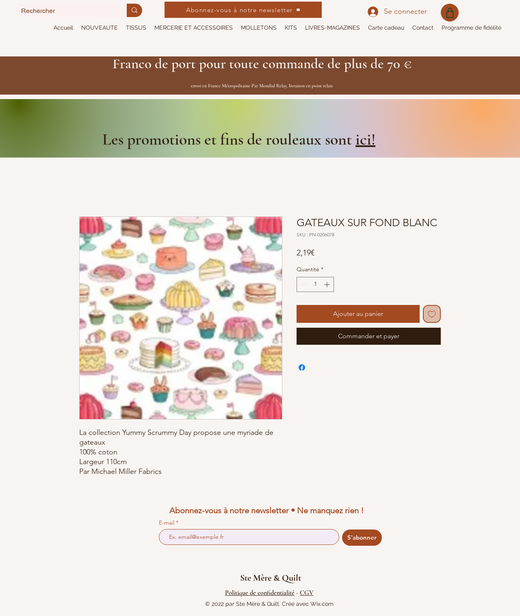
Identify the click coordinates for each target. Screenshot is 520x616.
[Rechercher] (65, 11)
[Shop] (450, 13)
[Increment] (328, 284)
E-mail (167, 522)
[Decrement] (303, 284)
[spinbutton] (315, 284)
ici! (365, 139)
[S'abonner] (362, 538)
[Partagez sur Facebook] (302, 367)
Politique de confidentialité (260, 593)
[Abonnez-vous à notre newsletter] (243, 10)
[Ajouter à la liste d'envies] (432, 314)
